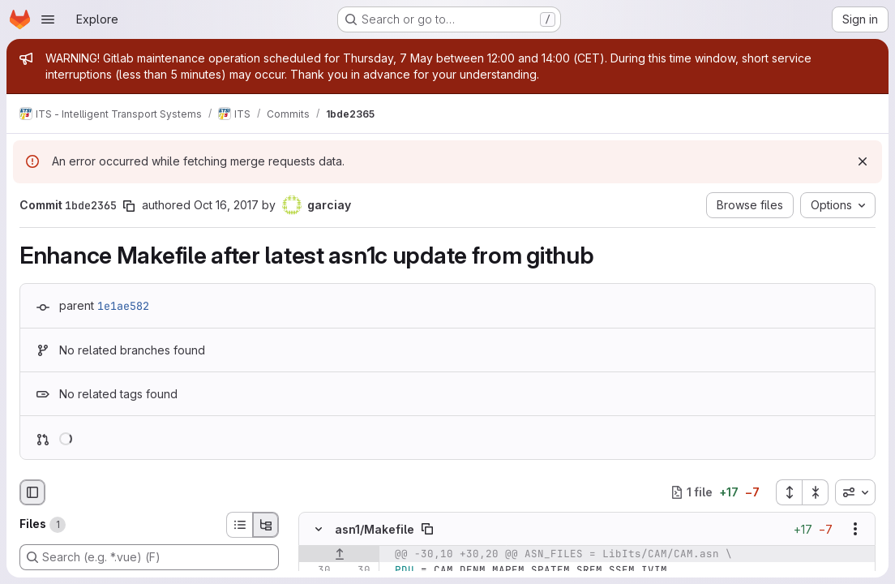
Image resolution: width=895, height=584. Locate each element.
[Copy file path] (427, 529)
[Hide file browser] (32, 492)
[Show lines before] (339, 554)
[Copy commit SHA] (129, 206)
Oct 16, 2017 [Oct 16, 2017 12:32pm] (226, 205)
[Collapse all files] (816, 492)
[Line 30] (317, 570)
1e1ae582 (123, 305)
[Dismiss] (862, 161)
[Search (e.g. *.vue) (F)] (149, 557)
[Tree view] (266, 525)
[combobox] (855, 492)
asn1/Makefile (374, 528)
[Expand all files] (789, 492)
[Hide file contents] (318, 529)
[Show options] (855, 529)
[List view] (239, 525)
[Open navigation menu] (48, 19)
